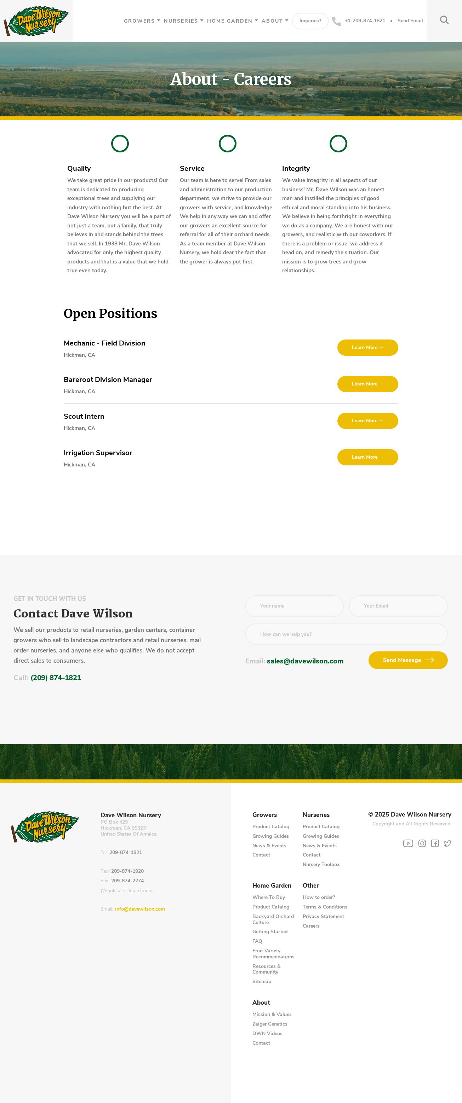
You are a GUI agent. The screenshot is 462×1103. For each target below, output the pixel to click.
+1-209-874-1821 (358, 21)
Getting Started (269, 931)
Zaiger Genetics (269, 1024)
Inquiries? (310, 20)
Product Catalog (270, 826)
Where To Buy (268, 897)
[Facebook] (435, 843)
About (272, 21)
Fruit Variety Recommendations (273, 953)
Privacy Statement (323, 916)
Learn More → (368, 347)
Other (311, 885)
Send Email (410, 21)
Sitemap (261, 981)
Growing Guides (270, 836)
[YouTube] (408, 843)
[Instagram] (422, 843)
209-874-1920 (127, 872)
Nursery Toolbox (321, 864)
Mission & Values (272, 1014)
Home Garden (230, 21)
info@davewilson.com (140, 909)
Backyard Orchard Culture (273, 919)
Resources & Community (266, 969)
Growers (139, 21)
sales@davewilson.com (305, 661)
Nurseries (181, 21)
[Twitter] (447, 843)
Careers (311, 926)
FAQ (257, 941)
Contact (261, 855)
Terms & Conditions (325, 907)
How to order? (319, 897)
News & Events (269, 845)
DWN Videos (267, 1033)
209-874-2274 (127, 881)
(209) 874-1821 (55, 678)
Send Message (402, 660)
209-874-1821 (125, 853)
